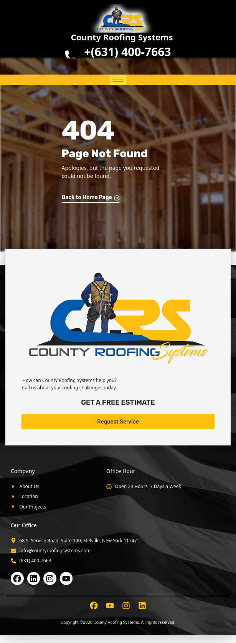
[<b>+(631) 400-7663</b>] (70, 56)
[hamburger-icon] (118, 80)
